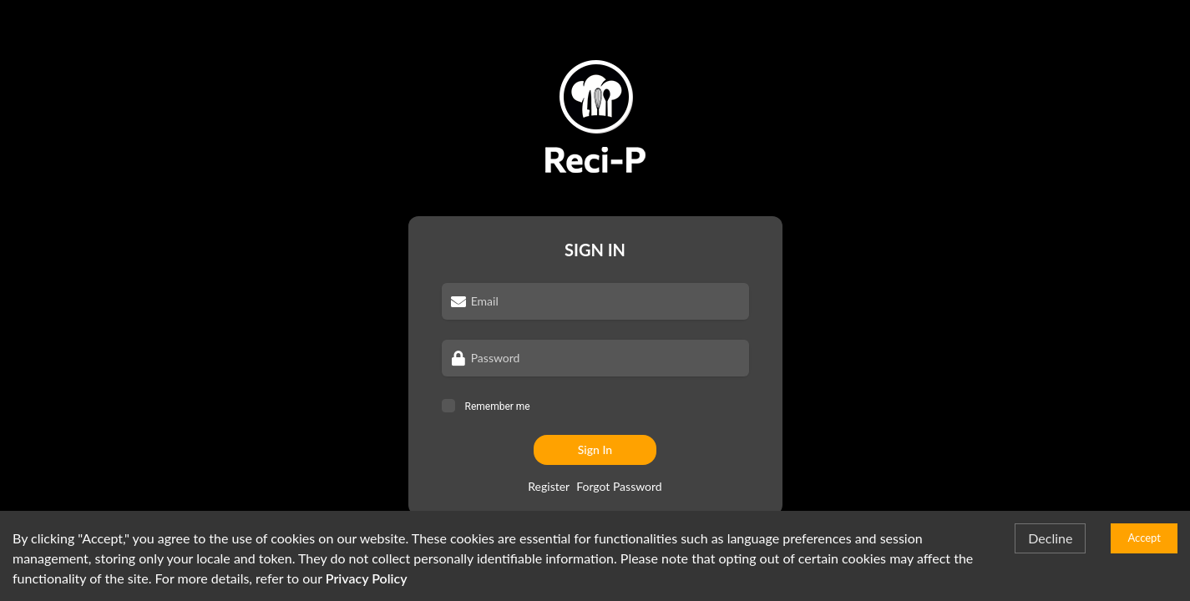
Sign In (595, 449)
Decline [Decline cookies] (1050, 538)
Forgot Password (619, 486)
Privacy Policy (367, 578)
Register (549, 486)
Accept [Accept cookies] (1144, 537)
